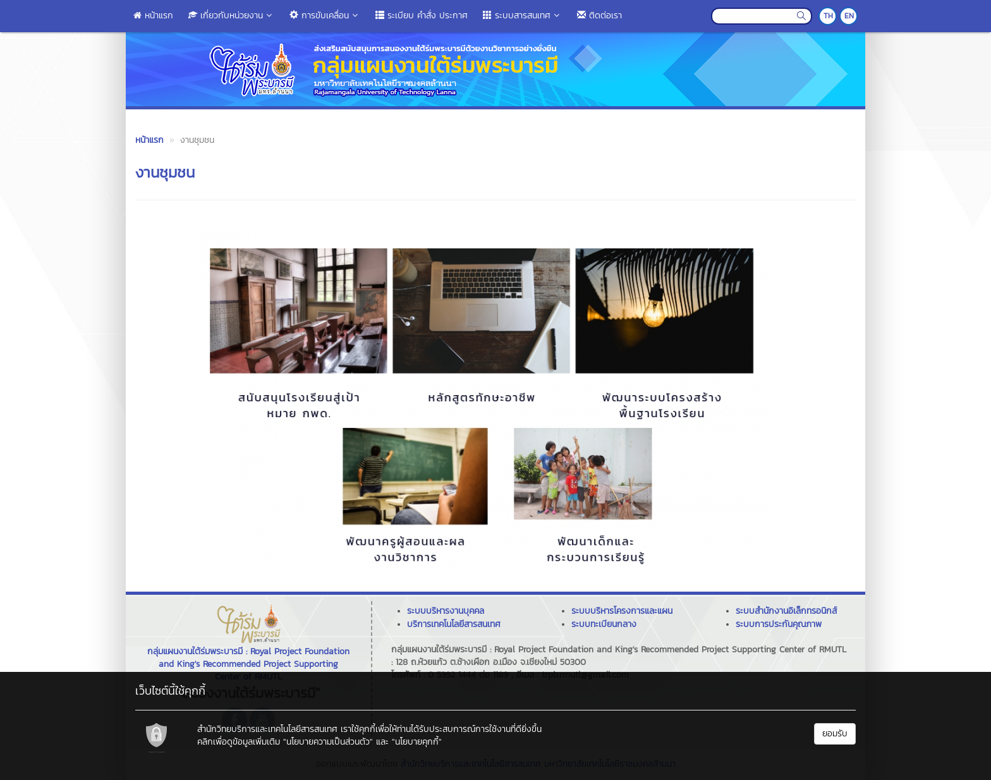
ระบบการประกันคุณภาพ (779, 624)
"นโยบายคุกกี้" (417, 741)
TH (828, 15)
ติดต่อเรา (599, 15)
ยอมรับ (835, 733)
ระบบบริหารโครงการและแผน (621, 611)
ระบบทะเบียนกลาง (603, 624)
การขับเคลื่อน (324, 15)
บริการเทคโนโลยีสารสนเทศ (454, 624)
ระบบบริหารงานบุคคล (445, 611)
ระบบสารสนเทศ (522, 15)
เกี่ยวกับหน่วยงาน (231, 15)
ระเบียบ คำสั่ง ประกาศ (421, 15)
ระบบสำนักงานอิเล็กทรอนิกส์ (786, 611)
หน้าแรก (153, 15)
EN (849, 15)
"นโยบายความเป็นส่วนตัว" (328, 741)
